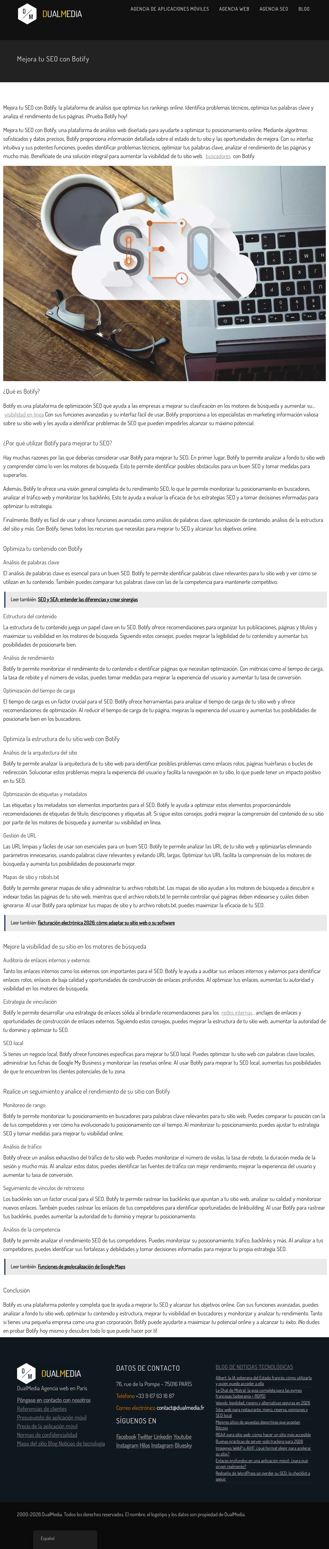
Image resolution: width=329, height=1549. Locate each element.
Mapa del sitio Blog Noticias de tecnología (61, 1443)
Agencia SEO (274, 9)
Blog (304, 9)
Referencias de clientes (42, 1409)
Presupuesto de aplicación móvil (52, 1417)
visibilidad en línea (24, 414)
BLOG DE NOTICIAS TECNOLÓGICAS (254, 1367)
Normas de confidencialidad (47, 1435)
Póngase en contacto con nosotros (54, 1400)
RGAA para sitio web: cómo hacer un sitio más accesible (263, 1434)
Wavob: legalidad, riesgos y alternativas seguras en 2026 (263, 1402)
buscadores (218, 156)
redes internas (237, 1012)
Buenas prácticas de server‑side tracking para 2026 (259, 1441)
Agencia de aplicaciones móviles (170, 9)
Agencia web (234, 9)
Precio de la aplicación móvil (47, 1426)
